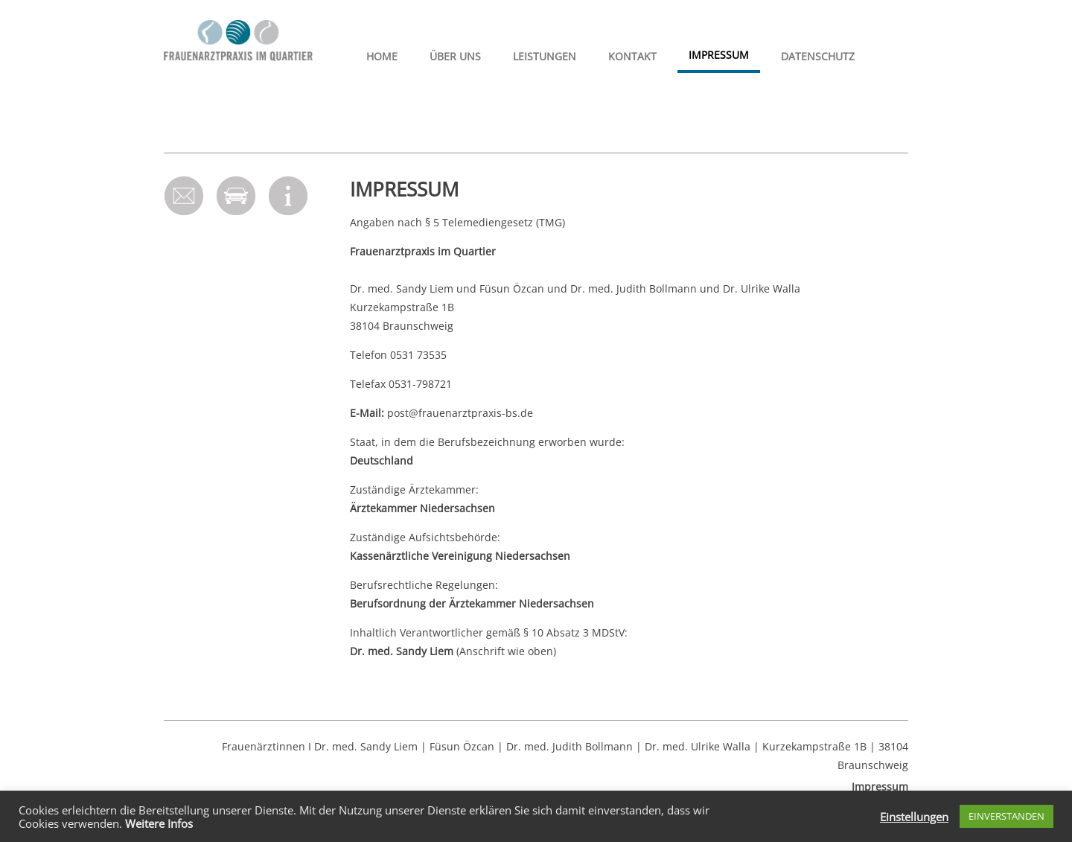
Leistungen (544, 56)
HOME (382, 56)
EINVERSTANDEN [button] (1006, 816)
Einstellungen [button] (914, 816)
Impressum (719, 55)
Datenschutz (818, 56)
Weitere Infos (159, 823)
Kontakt (632, 56)
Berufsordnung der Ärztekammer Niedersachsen (472, 603)
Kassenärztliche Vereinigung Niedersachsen (460, 556)
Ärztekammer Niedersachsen (422, 508)
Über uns (455, 56)
